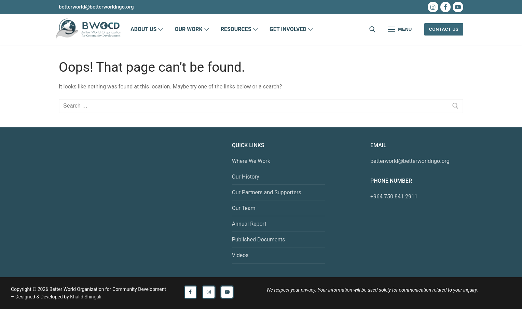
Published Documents (258, 239)
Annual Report (249, 224)
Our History (245, 176)
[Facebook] (445, 7)
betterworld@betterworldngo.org (410, 161)
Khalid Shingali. (86, 296)
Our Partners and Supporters (266, 192)
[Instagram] (433, 7)
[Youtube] (458, 7)
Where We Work (251, 161)
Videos (240, 255)
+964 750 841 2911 (393, 196)
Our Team (244, 208)
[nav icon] (400, 29)
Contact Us (444, 29)
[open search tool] (372, 29)
